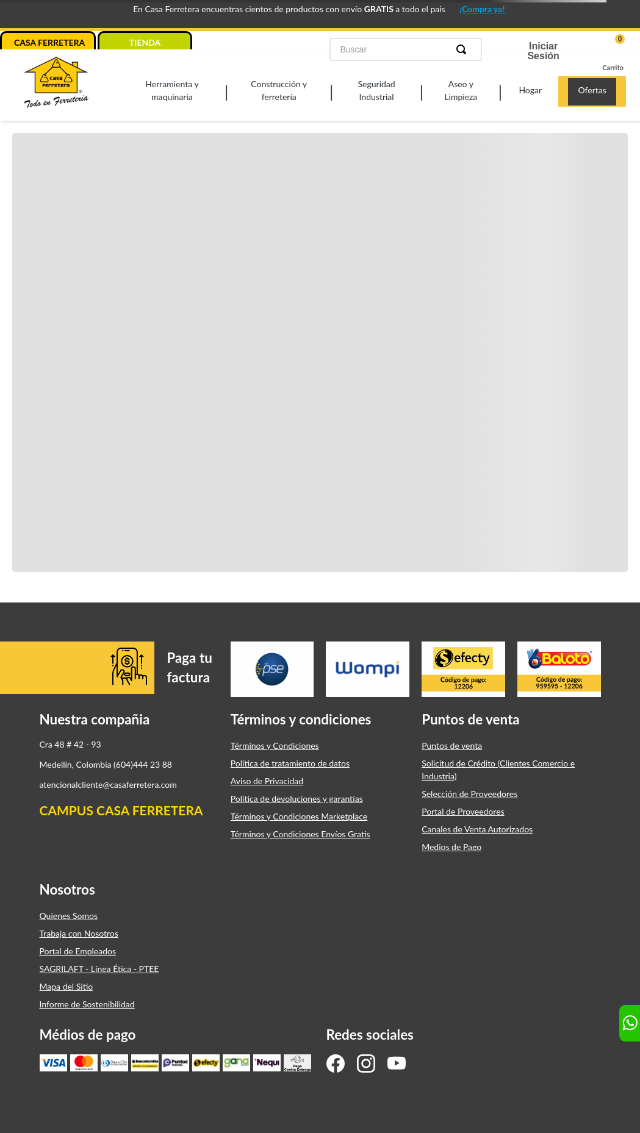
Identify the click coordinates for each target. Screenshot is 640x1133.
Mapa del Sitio (66, 984)
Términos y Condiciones (275, 743)
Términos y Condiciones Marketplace (299, 814)
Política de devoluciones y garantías (297, 796)
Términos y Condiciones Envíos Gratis (300, 831)
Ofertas (592, 90)
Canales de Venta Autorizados (477, 826)
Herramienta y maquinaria (171, 90)
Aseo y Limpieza (460, 90)
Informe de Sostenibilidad (87, 1001)
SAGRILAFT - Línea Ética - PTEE (99, 966)
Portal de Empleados (78, 948)
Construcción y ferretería (279, 90)
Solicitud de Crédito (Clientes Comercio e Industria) (498, 767)
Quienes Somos (69, 913)
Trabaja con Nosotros (79, 931)
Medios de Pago (451, 844)
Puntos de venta (452, 743)
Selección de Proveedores (469, 791)
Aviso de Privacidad (267, 778)
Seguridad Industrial (376, 90)
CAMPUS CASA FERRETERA (121, 808)
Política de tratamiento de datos (290, 761)
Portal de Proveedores (463, 809)
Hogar (530, 90)
